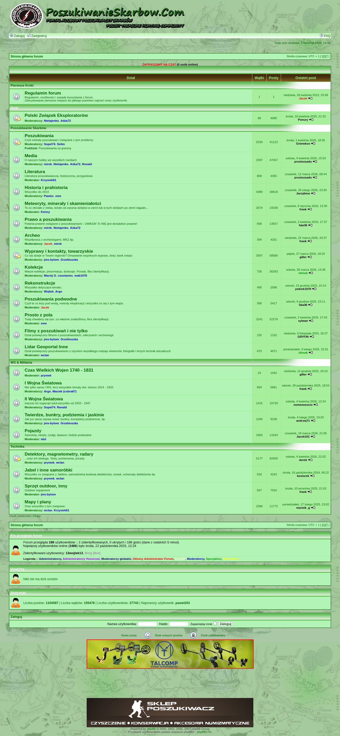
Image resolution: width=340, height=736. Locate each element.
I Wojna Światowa (43, 382)
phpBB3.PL (204, 731)
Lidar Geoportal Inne (46, 346)
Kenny (45, 211)
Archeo (32, 235)
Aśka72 (66, 120)
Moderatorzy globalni (116, 558)
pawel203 (182, 603)
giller (303, 257)
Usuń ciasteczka (20, 515)
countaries (65, 275)
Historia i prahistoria (46, 187)
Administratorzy (50, 558)
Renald (87, 164)
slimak (303, 273)
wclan (45, 355)
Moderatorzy (195, 558)
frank (303, 209)
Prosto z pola (38, 314)
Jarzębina (303, 193)
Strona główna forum (27, 56)
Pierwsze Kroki (22, 85)
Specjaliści (213, 558)
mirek (48, 164)
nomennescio (303, 404)
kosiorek (303, 475)
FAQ (325, 36)
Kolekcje (34, 267)
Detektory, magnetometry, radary (59, 454)
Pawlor (49, 195)
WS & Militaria (21, 362)
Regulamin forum (43, 93)
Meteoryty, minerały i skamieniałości (63, 203)
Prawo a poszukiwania (48, 219)
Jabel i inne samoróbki (48, 470)
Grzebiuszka (69, 259)
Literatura (35, 171)
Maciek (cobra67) (64, 391)
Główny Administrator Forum (153, 558)
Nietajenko (51, 120)
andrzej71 (303, 420)
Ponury (303, 119)
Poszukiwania (39, 135)
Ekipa (37, 515)
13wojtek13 (74, 553)
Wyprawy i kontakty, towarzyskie (59, 251)
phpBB (151, 728)
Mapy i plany (38, 501)
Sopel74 (49, 144)
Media (31, 155)
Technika (17, 446)
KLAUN (180, 558)
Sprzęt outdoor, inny (46, 485)
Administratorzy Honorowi (81, 558)
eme (58, 195)
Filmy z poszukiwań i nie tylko (56, 330)
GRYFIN (302, 336)
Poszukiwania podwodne (51, 298)
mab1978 (80, 275)
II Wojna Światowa (44, 398)
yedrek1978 (303, 288)
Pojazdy (33, 430)
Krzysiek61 (48, 180)
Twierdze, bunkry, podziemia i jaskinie (64, 414)
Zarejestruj (37, 36)
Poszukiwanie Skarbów (28, 128)
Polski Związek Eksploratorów (56, 115)
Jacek (303, 98)
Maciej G (50, 275)
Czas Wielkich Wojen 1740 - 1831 (59, 370)
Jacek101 (302, 436)
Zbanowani (230, 558)
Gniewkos (303, 143)
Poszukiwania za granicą (54, 148)
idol (43, 439)
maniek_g (303, 507)
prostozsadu (303, 161)
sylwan (303, 320)
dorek (303, 459)
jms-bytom (51, 259)
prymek (46, 375)
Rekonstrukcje (40, 283)
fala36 (303, 225)
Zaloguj (17, 36)
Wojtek (49, 291)
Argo (58, 291)
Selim (61, 144)
